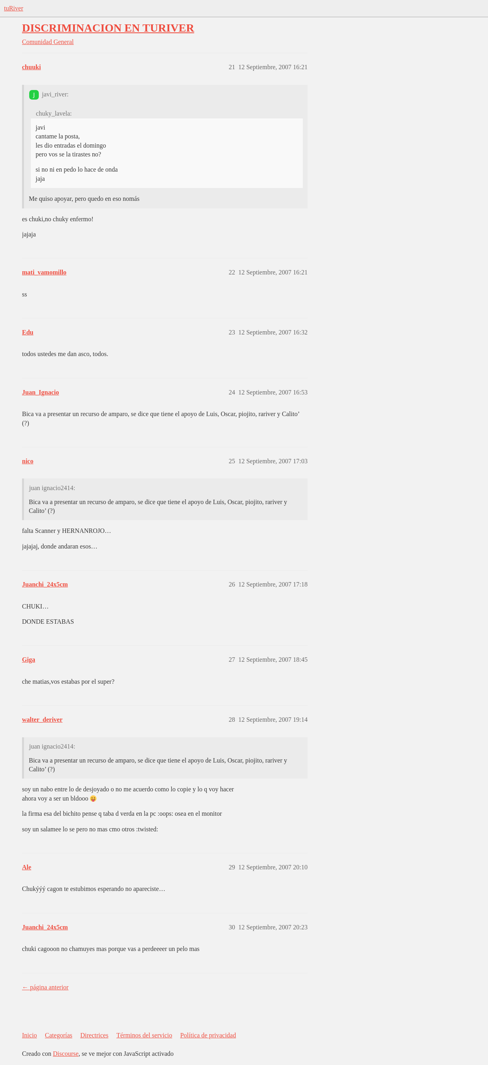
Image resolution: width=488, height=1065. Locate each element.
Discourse (65, 1053)
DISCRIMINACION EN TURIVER (108, 28)
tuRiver (13, 8)
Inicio (29, 1035)
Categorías (58, 1035)
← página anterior (45, 987)
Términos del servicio (144, 1035)
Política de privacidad (208, 1035)
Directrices (94, 1035)
